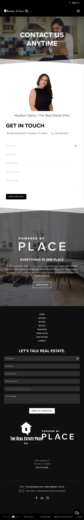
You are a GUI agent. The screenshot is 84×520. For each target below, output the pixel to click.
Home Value (42, 333)
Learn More (42, 287)
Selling (42, 326)
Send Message (16, 197)
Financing (42, 329)
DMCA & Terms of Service (63, 517)
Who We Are (42, 337)
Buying (42, 322)
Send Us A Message (42, 411)
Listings (42, 318)
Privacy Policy (46, 517)
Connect (42, 341)
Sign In (74, 2)
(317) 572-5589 (42, 467)
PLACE (61, 487)
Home (42, 314)
